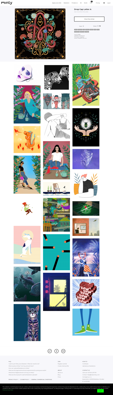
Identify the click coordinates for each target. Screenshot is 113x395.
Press (59, 377)
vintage (86, 31)
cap (83, 29)
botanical (80, 29)
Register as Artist (62, 363)
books (76, 29)
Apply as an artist (56, 3)
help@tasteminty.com (93, 374)
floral (98, 29)
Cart (91, 2)
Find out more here (8, 390)
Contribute (85, 363)
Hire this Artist (89, 19)
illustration (77, 31)
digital (91, 29)
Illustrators (66, 3)
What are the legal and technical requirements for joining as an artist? (27, 370)
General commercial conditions (41, 379)
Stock (85, 3)
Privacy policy (13, 379)
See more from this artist (81, 11)
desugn (87, 29)
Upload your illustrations (88, 366)
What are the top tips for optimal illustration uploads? (23, 374)
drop (95, 29)
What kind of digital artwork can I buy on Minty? (21, 372)
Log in (108, 3)
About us (60, 372)
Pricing (98, 3)
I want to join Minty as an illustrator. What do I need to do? (24, 363)
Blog (59, 374)
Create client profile (63, 366)
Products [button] (75, 3)
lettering (82, 31)
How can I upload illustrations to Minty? (19, 368)
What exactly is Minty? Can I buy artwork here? (21, 366)
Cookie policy (24, 379)
